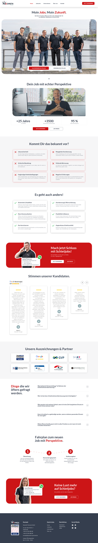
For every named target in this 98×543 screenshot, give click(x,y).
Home (31, 3)
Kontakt (62, 3)
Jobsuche (38, 3)
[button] (63, 387)
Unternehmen (46, 3)
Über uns (55, 3)
